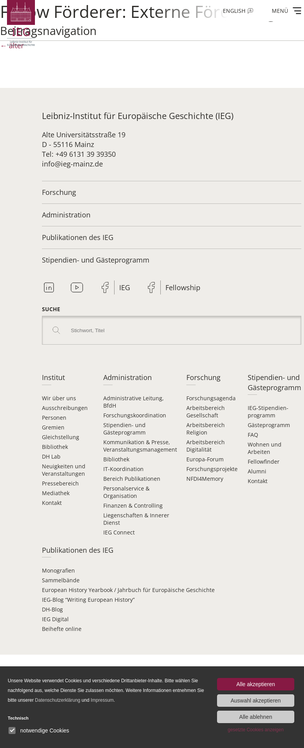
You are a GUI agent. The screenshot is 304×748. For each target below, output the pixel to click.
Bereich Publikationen (131, 478)
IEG (124, 287)
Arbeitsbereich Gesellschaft (205, 411)
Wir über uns (59, 398)
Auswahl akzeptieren (256, 700)
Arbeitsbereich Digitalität (205, 445)
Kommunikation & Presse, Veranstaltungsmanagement (140, 445)
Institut (53, 377)
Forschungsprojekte (212, 469)
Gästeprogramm (269, 425)
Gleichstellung (60, 437)
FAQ (253, 434)
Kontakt (52, 502)
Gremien (53, 427)
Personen (54, 417)
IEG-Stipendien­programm (268, 411)
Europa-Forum (205, 459)
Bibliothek (55, 446)
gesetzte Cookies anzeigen (255, 729)
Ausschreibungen (65, 408)
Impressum (101, 700)
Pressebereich (60, 483)
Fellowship (182, 287)
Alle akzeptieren (255, 684)
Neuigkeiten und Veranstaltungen (63, 469)
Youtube (77, 287)
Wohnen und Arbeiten (264, 448)
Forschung (59, 192)
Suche (51, 309)
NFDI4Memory (204, 478)
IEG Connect (119, 532)
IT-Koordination (123, 469)
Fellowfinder (264, 461)
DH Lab (51, 456)
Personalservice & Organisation (126, 492)
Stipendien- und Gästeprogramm (95, 260)
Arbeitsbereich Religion (205, 428)
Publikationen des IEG (77, 237)
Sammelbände (61, 580)
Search (56, 330)
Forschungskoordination (134, 415)
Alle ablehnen (255, 717)
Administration (66, 214)
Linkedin (49, 287)
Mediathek (55, 493)
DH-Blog (52, 609)
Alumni (257, 471)
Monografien (58, 570)
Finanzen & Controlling (133, 505)
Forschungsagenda (211, 398)
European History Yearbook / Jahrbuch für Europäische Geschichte (128, 590)
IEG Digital (55, 619)
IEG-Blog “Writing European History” (88, 599)
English (234, 10)
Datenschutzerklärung (57, 700)
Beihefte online (62, 628)
